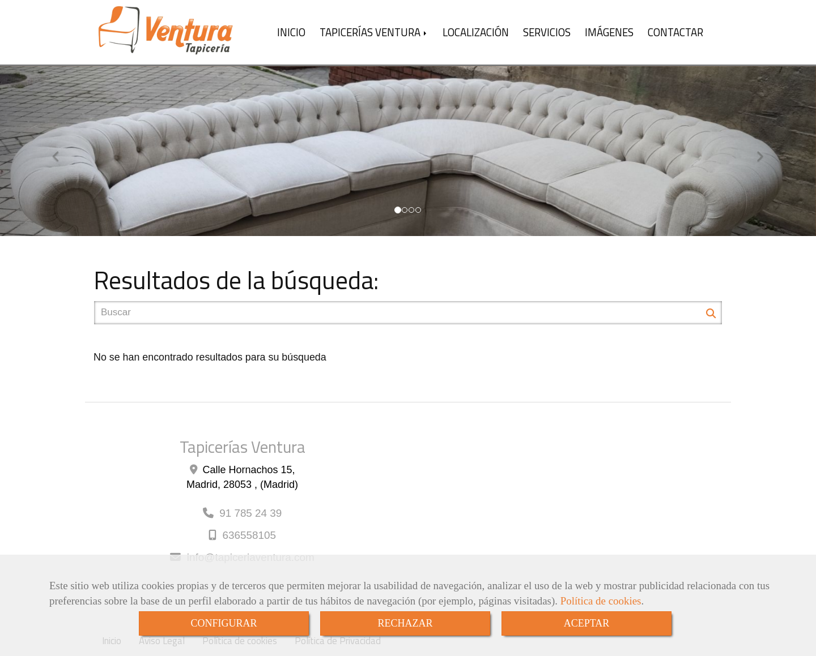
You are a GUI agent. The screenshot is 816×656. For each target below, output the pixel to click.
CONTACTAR (675, 32)
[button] (61, 151)
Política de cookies (600, 601)
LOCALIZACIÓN (476, 32)
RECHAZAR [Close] (404, 623)
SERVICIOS (547, 32)
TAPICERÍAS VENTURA (374, 32)
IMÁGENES (609, 32)
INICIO (291, 32)
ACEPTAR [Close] (587, 623)
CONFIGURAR (223, 623)
